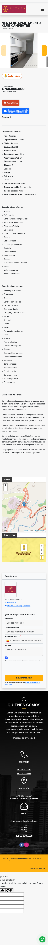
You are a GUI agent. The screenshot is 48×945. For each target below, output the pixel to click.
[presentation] (24, 668)
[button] (11, 65)
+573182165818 (24, 770)
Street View (12, 76)
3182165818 (11, 602)
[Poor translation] (9, 890)
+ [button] (5, 485)
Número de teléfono (13, 636)
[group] (24, 50)
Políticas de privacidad (24, 738)
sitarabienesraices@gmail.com (18, 606)
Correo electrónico (12, 627)
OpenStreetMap (40, 530)
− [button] (5, 489)
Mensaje (8, 645)
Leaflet (26, 530)
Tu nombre (9, 619)
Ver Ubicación (23, 552)
